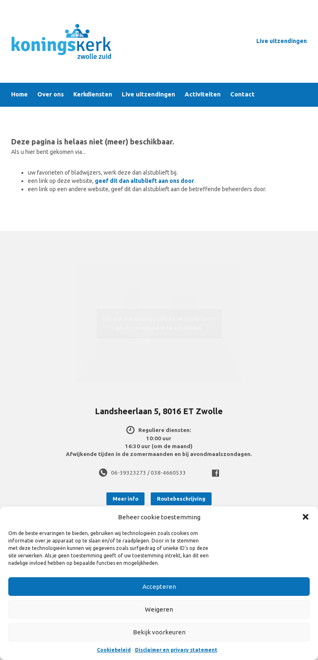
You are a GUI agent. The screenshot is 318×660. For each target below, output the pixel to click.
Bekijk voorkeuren (159, 632)
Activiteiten (203, 94)
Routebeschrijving (181, 499)
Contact (242, 94)
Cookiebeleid (114, 650)
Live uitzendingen (281, 41)
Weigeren (159, 609)
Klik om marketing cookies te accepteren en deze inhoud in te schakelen (159, 323)
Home (19, 94)
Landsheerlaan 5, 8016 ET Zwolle (159, 411)
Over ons (50, 94)
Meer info (125, 499)
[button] (305, 517)
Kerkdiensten (92, 94)
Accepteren (159, 586)
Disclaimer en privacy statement (176, 650)
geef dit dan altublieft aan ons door (144, 181)
